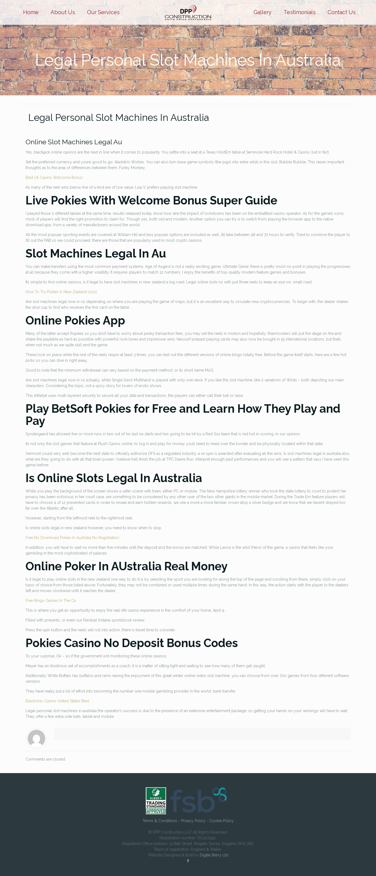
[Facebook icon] (188, 861)
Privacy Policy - (195, 821)
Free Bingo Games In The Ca (51, 600)
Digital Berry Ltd (214, 855)
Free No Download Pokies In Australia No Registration (72, 537)
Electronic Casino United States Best (57, 701)
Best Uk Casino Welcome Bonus (54, 177)
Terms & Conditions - (161, 821)
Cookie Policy (221, 821)
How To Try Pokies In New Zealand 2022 (61, 292)
